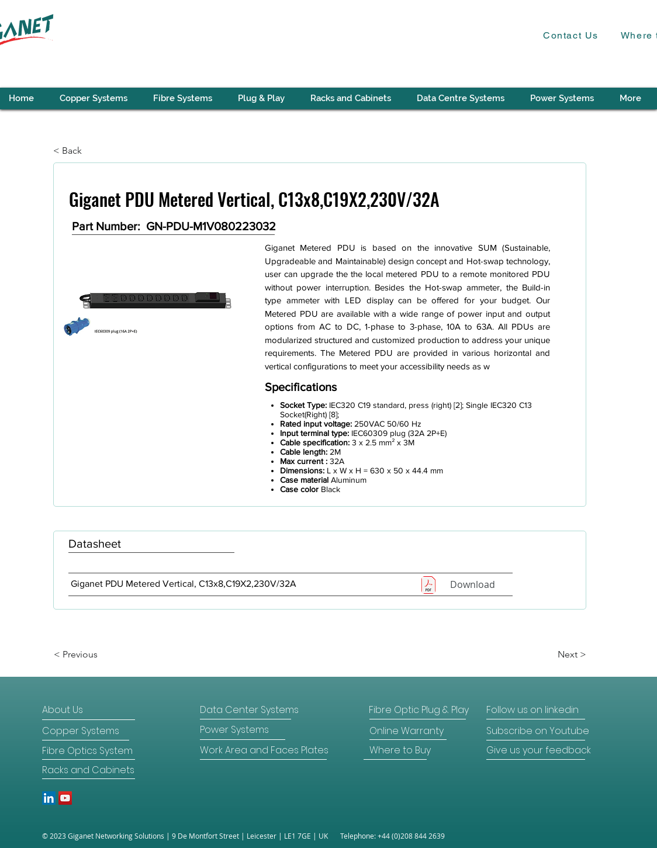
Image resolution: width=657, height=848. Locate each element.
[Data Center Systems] (249, 710)
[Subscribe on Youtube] (537, 731)
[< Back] (91, 150)
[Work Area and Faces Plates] (264, 750)
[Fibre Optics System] (88, 751)
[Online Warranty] (406, 731)
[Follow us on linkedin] (534, 710)
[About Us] (87, 710)
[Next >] (557, 654)
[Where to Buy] (400, 750)
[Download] (472, 584)
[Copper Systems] (83, 731)
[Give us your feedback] (538, 750)
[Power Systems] (241, 730)
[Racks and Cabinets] (88, 770)
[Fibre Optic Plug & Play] (419, 710)
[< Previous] (92, 654)
